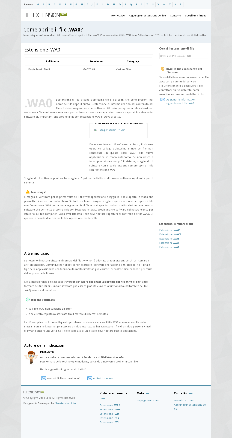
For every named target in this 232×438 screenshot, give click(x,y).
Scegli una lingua (196, 15)
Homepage (118, 15)
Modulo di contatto (185, 400)
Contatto (175, 15)
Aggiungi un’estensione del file (147, 15)
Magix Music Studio (112, 130)
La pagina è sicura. (148, 400)
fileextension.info (65, 403)
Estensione (169, 230)
